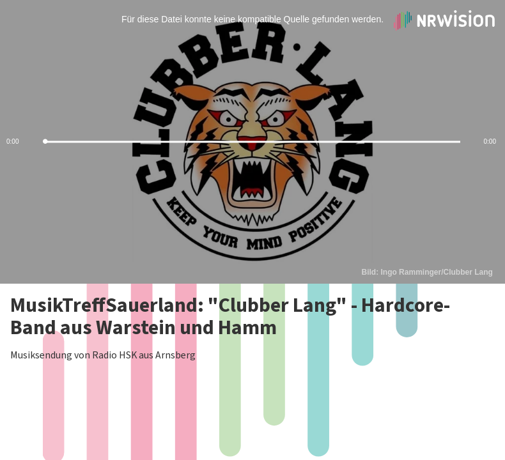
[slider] (252, 142)
